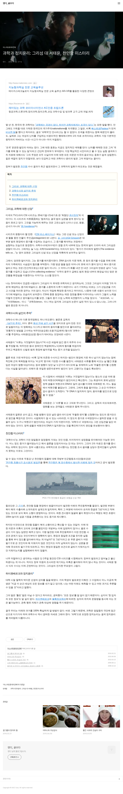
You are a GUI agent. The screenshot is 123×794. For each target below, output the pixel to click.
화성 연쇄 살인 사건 (43, 323)
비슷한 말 (10, 132)
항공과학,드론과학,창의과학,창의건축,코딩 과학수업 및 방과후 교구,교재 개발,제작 (51, 111)
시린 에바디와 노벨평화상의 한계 (20, 663)
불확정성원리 (59, 599)
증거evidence (28, 226)
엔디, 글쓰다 (8, 3)
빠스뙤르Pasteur (99, 128)
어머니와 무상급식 (14, 657)
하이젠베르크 (42, 599)
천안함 (24, 166)
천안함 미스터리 (20, 195)
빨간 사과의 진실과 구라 (16, 660)
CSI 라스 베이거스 (45, 234)
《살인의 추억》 (14, 323)
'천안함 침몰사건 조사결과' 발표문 (23, 462)
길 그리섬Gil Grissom (68, 238)
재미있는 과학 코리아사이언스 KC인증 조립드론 (36, 107)
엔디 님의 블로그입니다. (17, 751)
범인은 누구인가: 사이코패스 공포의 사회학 (23, 666)
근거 (20, 506)
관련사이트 (7, 779)
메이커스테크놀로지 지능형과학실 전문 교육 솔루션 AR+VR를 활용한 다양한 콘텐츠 (51, 91)
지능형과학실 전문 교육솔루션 (26, 87)
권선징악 (73, 215)
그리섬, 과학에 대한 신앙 (24, 186)
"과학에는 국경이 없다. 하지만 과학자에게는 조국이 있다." (64, 125)
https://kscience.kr (17, 103)
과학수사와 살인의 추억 (24, 191)
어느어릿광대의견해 (14, 649)
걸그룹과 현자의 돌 (14, 654)
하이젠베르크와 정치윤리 (24, 199)
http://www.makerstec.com (20, 83)
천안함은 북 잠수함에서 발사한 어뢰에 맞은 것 (71, 462)
